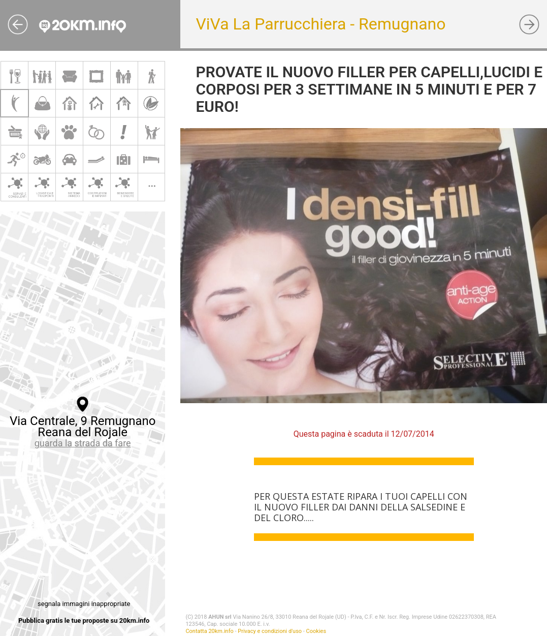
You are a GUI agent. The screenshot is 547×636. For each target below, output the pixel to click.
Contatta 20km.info (209, 631)
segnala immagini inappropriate (84, 604)
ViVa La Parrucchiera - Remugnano (320, 24)
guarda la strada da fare (83, 443)
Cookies (316, 631)
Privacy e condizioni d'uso (270, 631)
